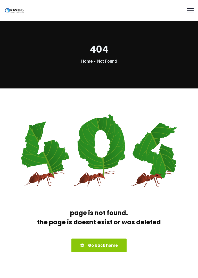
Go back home (99, 245)
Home (87, 61)
